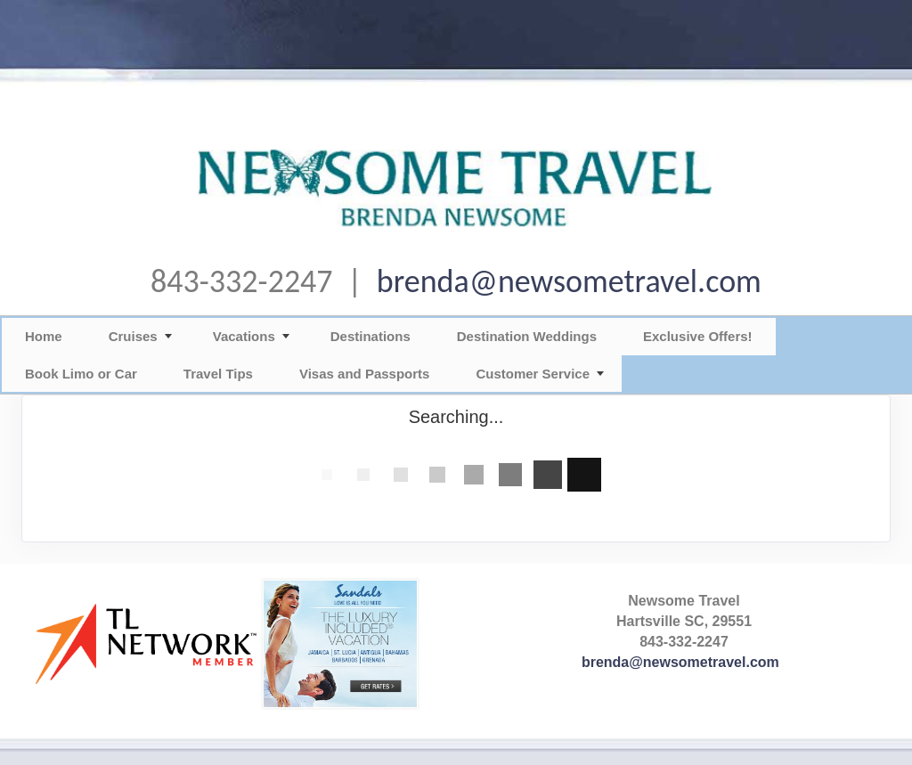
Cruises (133, 336)
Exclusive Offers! (698, 336)
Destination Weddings (527, 336)
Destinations (370, 336)
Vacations (244, 336)
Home (43, 336)
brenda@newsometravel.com (569, 281)
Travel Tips (218, 373)
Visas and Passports (364, 373)
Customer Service (533, 373)
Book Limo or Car (81, 373)
